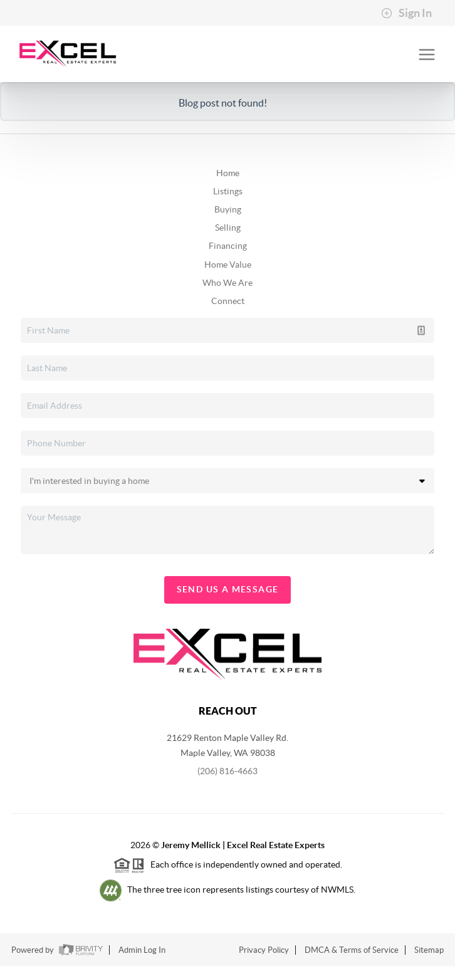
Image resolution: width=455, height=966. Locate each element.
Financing (228, 246)
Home (227, 173)
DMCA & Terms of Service (352, 950)
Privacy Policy (264, 950)
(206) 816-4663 (227, 771)
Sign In (406, 13)
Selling (228, 228)
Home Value (227, 265)
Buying (227, 209)
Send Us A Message (228, 589)
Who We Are (227, 283)
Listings (228, 191)
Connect (227, 301)
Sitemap (429, 950)
